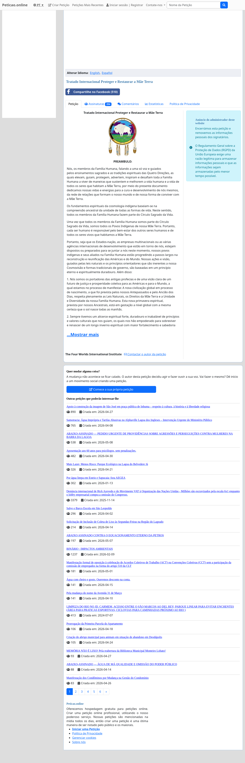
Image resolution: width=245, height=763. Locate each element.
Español (107, 73)
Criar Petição (58, 5)
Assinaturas (98, 104)
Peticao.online (15, 5)
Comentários (128, 104)
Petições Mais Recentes (87, 5)
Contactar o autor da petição (145, 354)
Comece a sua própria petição (111, 389)
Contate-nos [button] (154, 5)
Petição (73, 104)
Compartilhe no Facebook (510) (92, 92)
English (95, 73)
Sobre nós (79, 742)
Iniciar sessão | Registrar (124, 5)
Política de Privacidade (185, 104)
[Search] (193, 5)
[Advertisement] (153, 41)
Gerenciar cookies (84, 738)
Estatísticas (154, 104)
